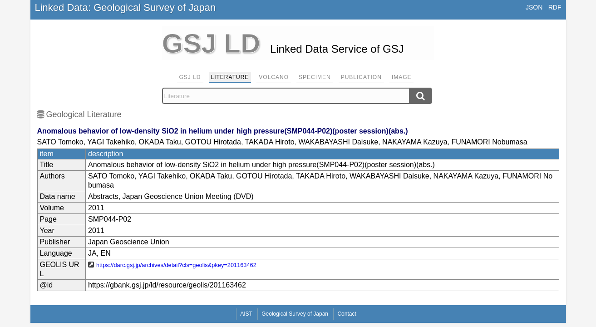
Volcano (274, 77)
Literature (230, 77)
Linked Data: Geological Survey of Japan (125, 7)
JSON (534, 7)
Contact (346, 314)
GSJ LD (190, 77)
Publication (361, 77)
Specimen (315, 77)
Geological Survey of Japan (294, 314)
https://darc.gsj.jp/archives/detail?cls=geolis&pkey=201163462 (176, 265)
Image (402, 77)
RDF (555, 7)
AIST (246, 314)
